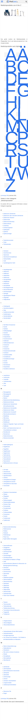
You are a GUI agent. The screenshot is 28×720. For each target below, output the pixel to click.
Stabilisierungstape (8, 577)
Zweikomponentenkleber (9, 684)
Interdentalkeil (7, 318)
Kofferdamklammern (8, 342)
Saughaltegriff (7, 549)
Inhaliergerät (6, 306)
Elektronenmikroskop (8, 221)
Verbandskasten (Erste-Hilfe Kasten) (12, 631)
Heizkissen (6, 283)
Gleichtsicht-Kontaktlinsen (10, 257)
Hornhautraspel (7, 291)
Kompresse (6, 348)
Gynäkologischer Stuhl (9, 263)
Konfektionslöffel (7, 354)
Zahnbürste (6, 666)
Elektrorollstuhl (7, 223)
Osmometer (6, 485)
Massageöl (6, 396)
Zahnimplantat (7, 668)
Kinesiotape (6, 334)
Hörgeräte (6, 297)
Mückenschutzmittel (8, 438)
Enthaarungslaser (8, 227)
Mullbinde (5, 426)
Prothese (5, 510)
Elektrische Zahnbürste (9, 213)
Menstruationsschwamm (9, 414)
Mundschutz (6, 434)
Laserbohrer (6, 375)
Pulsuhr (5, 516)
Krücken (5, 362)
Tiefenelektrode (7, 606)
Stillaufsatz (6, 585)
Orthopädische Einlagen (9, 479)
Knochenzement (7, 338)
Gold (4, 261)
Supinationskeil (7, 593)
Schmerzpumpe (7, 551)
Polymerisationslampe (9, 502)
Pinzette (5, 498)
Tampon (5, 602)
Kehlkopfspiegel (7, 330)
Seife (4, 561)
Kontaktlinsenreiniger (8, 358)
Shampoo (5, 567)
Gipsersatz (6, 255)
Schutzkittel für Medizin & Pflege (11, 559)
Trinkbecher (6, 614)
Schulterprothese (7, 557)
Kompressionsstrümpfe (9, 350)
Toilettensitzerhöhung (8, 608)
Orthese (5, 477)
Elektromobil (6, 219)
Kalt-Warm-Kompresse (9, 324)
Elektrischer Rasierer (8, 217)
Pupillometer (6, 520)
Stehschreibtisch (7, 579)
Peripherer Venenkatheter (10, 492)
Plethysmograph (7, 500)
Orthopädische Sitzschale (10, 483)
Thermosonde (7, 604)
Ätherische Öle (7, 691)
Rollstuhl (5, 533)
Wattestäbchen (7, 648)
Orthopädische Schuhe (9, 481)
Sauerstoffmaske (7, 545)
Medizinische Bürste (8, 402)
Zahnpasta (6, 672)
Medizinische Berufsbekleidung (11, 400)
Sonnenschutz (7, 571)
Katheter (5, 329)
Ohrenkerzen (6, 471)
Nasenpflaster (7, 459)
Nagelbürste (6, 446)
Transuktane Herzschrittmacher (11, 610)
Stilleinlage (6, 587)
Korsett (5, 360)
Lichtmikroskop (7, 381)
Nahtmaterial (6, 455)
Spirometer (6, 573)
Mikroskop (6, 418)
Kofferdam (6, 340)
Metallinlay (6, 416)
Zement (5, 678)
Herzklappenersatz (8, 287)
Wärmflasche (6, 660)
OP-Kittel (5, 469)
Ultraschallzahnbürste (9, 624)
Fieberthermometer (8, 240)
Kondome (5, 352)
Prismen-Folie (7, 504)
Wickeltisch (6, 650)
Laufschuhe (6, 377)
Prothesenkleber (7, 512)
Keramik (5, 332)
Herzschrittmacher (8, 289)
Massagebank (7, 392)
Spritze (5, 575)
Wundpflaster (6, 656)
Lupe (4, 385)
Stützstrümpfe (7, 591)
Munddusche (6, 432)
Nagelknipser (6, 451)
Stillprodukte (6, 589)
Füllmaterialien (7, 244)
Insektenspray (7, 314)
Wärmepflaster (7, 658)
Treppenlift (6, 612)
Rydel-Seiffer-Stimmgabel (10, 539)
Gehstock (5, 251)
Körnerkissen (6, 364)
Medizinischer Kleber (8, 410)
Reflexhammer (7, 529)
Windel (5, 654)
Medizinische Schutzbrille (10, 408)
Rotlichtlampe (7, 535)
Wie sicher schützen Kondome (11, 652)
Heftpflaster (6, 281)
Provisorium (6, 514)
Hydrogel (5, 293)
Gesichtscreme (7, 253)
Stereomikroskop (7, 581)
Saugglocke (6, 547)
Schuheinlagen (7, 555)
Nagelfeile (6, 449)
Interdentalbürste (7, 316)
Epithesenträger (7, 233)
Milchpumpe (6, 420)
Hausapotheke (7, 279)
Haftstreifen (6, 275)
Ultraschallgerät (7, 622)
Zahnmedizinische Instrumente (11, 670)
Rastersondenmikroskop (9, 527)
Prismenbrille (6, 506)
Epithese (5, 231)
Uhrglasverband (7, 620)
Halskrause (6, 277)
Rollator (5, 531)
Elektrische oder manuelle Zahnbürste (13, 215)
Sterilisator (6, 583)
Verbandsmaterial (8, 633)
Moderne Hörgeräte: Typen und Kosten (13, 424)
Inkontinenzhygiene (8, 308)
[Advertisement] (14, 29)
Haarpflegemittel (7, 269)
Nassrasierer (6, 461)
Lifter (4, 383)
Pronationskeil (7, 508)
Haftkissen (6, 273)
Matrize (5, 398)
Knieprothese (6, 336)
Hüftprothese (6, 299)
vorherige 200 (4, 195)
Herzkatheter (6, 285)
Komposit (5, 346)
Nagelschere (6, 453)
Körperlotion (6, 366)
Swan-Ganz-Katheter (8, 595)
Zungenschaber (7, 682)
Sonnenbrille (6, 569)
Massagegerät (7, 394)
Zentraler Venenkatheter (9, 680)
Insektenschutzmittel (8, 312)
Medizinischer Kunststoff (9, 412)
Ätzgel (5, 693)
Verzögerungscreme (8, 635)
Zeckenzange (6, 676)
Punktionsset (6, 518)
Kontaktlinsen (6, 356)
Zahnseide (6, 674)
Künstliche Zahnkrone (9, 368)
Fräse (4, 242)
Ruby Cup (6, 537)
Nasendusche (7, 457)
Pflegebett (6, 496)
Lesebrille (5, 379)
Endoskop (6, 225)
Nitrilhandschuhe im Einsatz (10, 463)
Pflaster (5, 494)
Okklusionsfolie (7, 473)
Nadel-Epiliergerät (8, 444)
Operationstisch (7, 475)
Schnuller (5, 553)
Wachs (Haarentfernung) (9, 646)
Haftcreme (6, 271)
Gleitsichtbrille (7, 259)
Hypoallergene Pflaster (9, 295)
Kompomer (6, 344)
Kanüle (5, 326)
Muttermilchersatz (8, 436)
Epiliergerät (6, 229)
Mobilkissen (6, 422)
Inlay (4, 310)
